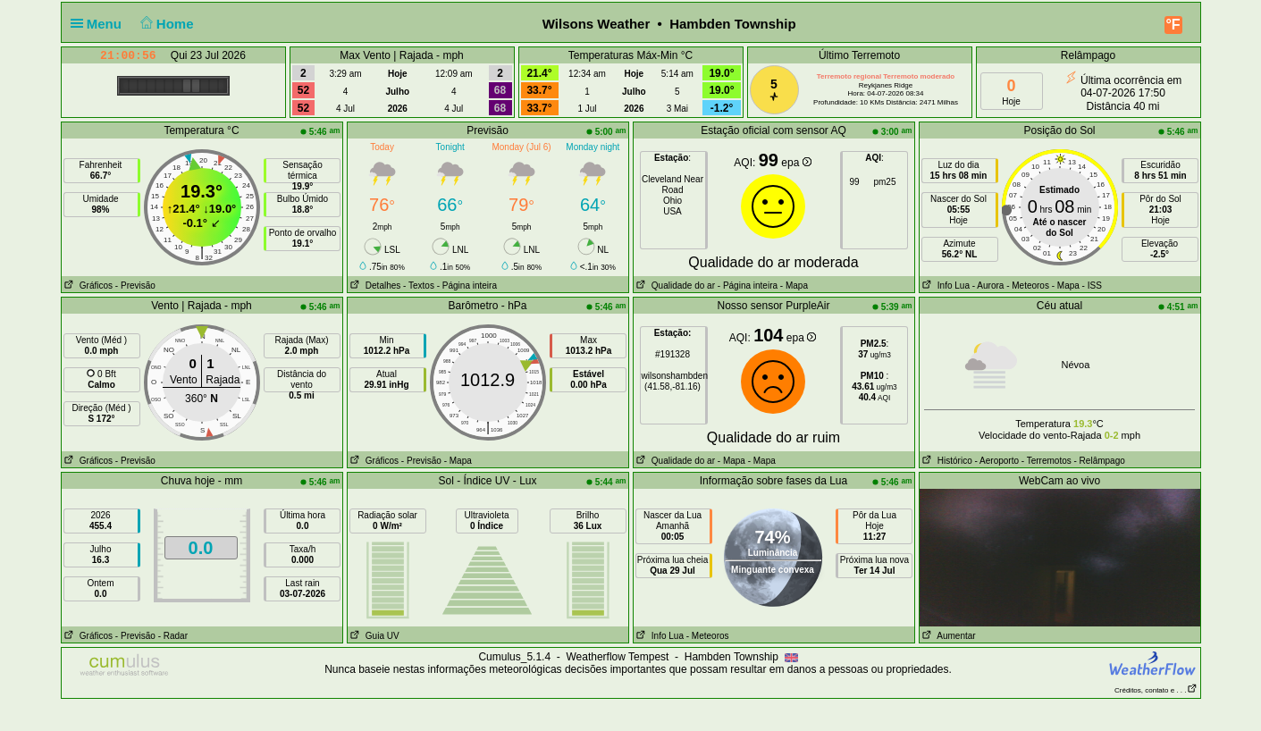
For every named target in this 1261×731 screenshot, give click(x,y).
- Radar (173, 636)
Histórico (946, 461)
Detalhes (374, 285)
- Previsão (135, 285)
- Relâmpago (1099, 461)
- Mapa (793, 285)
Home (165, 23)
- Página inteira (467, 285)
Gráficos (87, 285)
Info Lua (945, 285)
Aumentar (948, 636)
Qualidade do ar (675, 285)
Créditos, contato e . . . (1155, 690)
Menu (100, 23)
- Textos (418, 285)
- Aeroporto (997, 461)
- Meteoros (1027, 285)
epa (796, 162)
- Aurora (988, 285)
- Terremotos (1046, 461)
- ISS (1092, 285)
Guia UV (373, 636)
